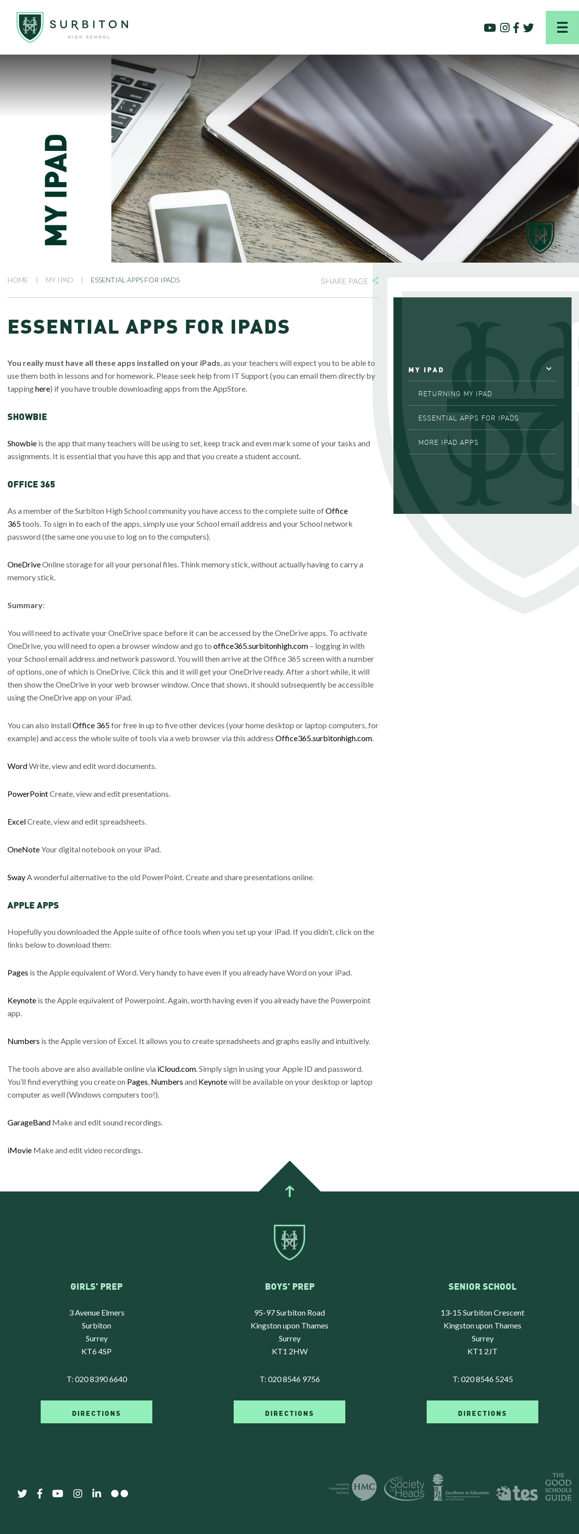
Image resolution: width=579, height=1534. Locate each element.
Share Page (345, 280)
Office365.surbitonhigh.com (323, 738)
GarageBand (29, 1122)
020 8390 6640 (101, 1379)
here (42, 388)
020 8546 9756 (294, 1379)
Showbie (22, 443)
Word (17, 765)
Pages (17, 972)
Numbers (23, 1041)
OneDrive (24, 564)
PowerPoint (27, 793)
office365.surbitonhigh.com (260, 645)
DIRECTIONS (96, 1412)
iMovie (19, 1150)
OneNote (23, 849)
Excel (16, 821)
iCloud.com (176, 1068)
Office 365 (91, 725)
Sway (16, 877)
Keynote (21, 1000)
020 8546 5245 (487, 1379)
